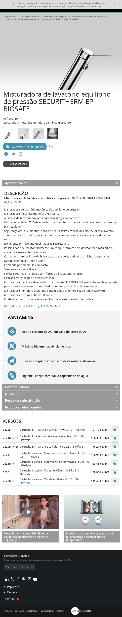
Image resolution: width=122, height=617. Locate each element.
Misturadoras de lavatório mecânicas (89, 16)
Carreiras (13, 592)
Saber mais (97, 6)
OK (32, 567)
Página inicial (10, 16)
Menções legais (47, 611)
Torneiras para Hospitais (55, 16)
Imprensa (13, 587)
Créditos (60, 611)
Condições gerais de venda (26, 611)
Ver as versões (16, 164)
